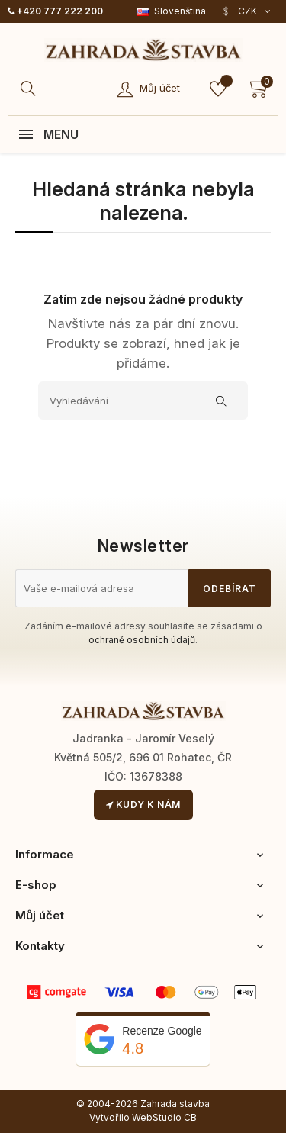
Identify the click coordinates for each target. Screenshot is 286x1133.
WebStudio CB (164, 1117)
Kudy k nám (143, 804)
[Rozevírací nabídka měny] (246, 11)
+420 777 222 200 (55, 11)
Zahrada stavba (175, 1103)
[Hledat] (30, 88)
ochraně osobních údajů (141, 639)
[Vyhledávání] (143, 400)
